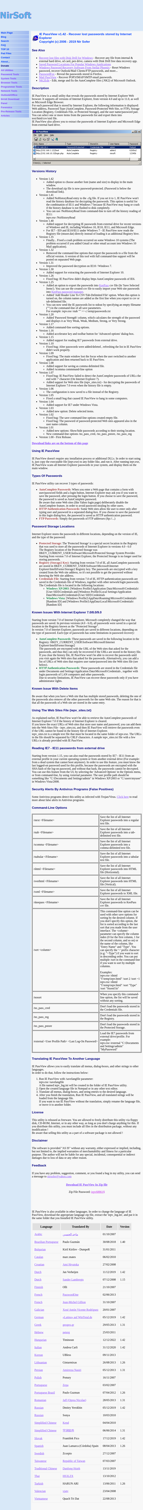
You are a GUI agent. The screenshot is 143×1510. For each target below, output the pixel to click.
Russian (39, 1407)
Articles (5, 115)
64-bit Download (10, 99)
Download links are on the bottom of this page (60, 443)
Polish (38, 1377)
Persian (38, 1370)
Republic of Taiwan (74, 1460)
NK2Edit (44, 80)
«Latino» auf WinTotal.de (77, 1317)
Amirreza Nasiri (72, 1370)
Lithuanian (40, 1362)
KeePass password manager (67, 291)
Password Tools (10, 74)
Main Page (7, 32)
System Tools (8, 78)
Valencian (40, 1491)
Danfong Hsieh (71, 1468)
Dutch (37, 1272)
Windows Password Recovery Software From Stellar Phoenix (74, 67)
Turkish (38, 1483)
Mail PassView (47, 77)
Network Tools (9, 91)
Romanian (40, 1400)
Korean (38, 1354)
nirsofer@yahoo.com (59, 1176)
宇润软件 (68, 1430)
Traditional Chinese (45, 1468)
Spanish (39, 1445)
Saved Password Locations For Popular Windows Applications (75, 64)
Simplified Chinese (45, 1422)
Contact (5, 57)
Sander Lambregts (73, 1279)
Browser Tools (9, 82)
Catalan (38, 1256)
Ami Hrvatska (71, 1264)
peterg (66, 1332)
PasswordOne (70, 1294)
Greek (37, 1324)
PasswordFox (46, 74)
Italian (38, 1347)
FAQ (3, 45)
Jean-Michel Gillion (74, 1302)
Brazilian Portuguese (46, 1241)
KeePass (104, 285)
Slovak (38, 1438)
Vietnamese (41, 1498)
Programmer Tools (11, 86)
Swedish (39, 1453)
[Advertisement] (85, 15)
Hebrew (39, 1332)
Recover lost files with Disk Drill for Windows (66, 57)
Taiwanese (40, 1460)
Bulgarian (40, 1249)
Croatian (39, 1264)
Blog (3, 37)
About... (5, 61)
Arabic (38, 1234)
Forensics (6, 107)
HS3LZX (68, 1476)
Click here (123, 796)
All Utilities (7, 70)
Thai (37, 1476)
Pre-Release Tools (11, 111)
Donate (5, 65)
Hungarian (40, 1339)
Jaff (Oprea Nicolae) (74, 1400)
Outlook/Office (9, 95)
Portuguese (40, 1385)
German (39, 1317)
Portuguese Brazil (44, 1392)
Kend (66, 1422)
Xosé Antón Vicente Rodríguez (80, 1309)
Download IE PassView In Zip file (87, 1184)
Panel (4, 103)
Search (5, 41)
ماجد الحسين (70, 1234)
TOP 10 (5, 49)
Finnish (38, 1287)
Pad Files (6, 53)
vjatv (65, 1491)
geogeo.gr (68, 1324)
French (38, 1294)
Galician (39, 1309)
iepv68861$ (98, 1191)
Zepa (65, 1385)
